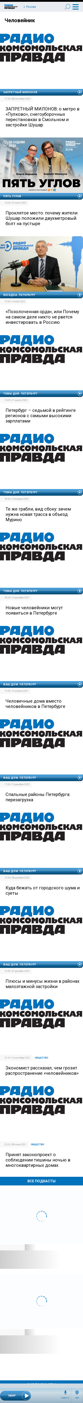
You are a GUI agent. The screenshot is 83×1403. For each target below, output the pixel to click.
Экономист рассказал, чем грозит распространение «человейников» (42, 1070)
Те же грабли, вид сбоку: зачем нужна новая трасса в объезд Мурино (38, 514)
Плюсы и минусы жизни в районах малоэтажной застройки (42, 984)
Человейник (19, 20)
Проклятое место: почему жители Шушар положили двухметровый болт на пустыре (41, 218)
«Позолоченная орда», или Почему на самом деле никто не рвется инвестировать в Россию (42, 317)
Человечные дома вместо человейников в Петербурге (35, 703)
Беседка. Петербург (19, 295)
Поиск (67, 7)
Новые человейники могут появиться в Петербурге (34, 610)
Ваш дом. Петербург (20, 684)
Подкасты (65, 1398)
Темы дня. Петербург (20, 393)
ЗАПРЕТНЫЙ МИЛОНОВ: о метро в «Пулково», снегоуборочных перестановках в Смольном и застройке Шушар (42, 117)
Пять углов (12, 196)
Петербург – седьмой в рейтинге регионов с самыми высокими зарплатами (41, 416)
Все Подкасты (41, 1181)
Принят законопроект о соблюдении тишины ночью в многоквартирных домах (38, 1160)
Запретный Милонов (20, 92)
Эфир (77, 1398)
